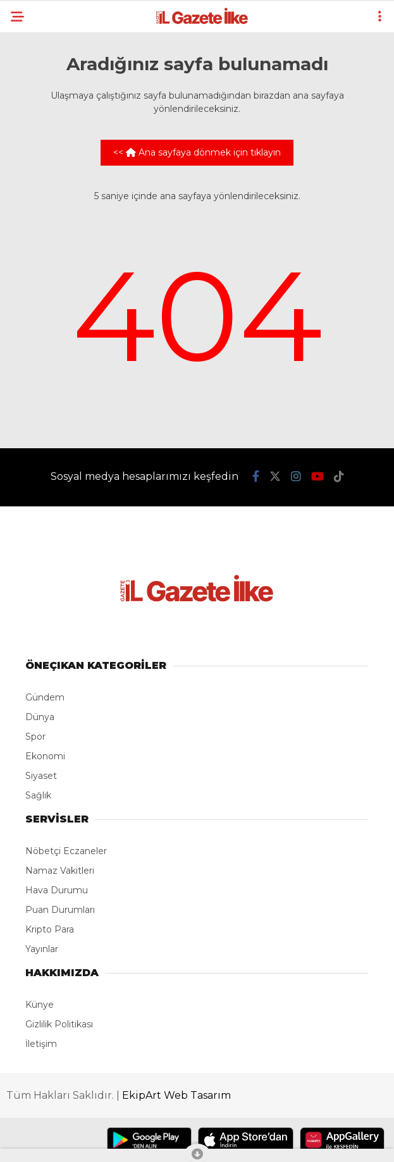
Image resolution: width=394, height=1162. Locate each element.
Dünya (39, 717)
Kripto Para (49, 929)
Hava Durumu (56, 890)
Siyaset (41, 775)
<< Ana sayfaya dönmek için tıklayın (197, 152)
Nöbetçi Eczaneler (66, 851)
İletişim (41, 1043)
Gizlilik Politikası (59, 1024)
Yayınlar (41, 949)
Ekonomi (45, 756)
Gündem (45, 697)
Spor (35, 736)
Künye (39, 1004)
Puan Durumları (60, 909)
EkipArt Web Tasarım (176, 1095)
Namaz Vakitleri (59, 870)
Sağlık (38, 795)
